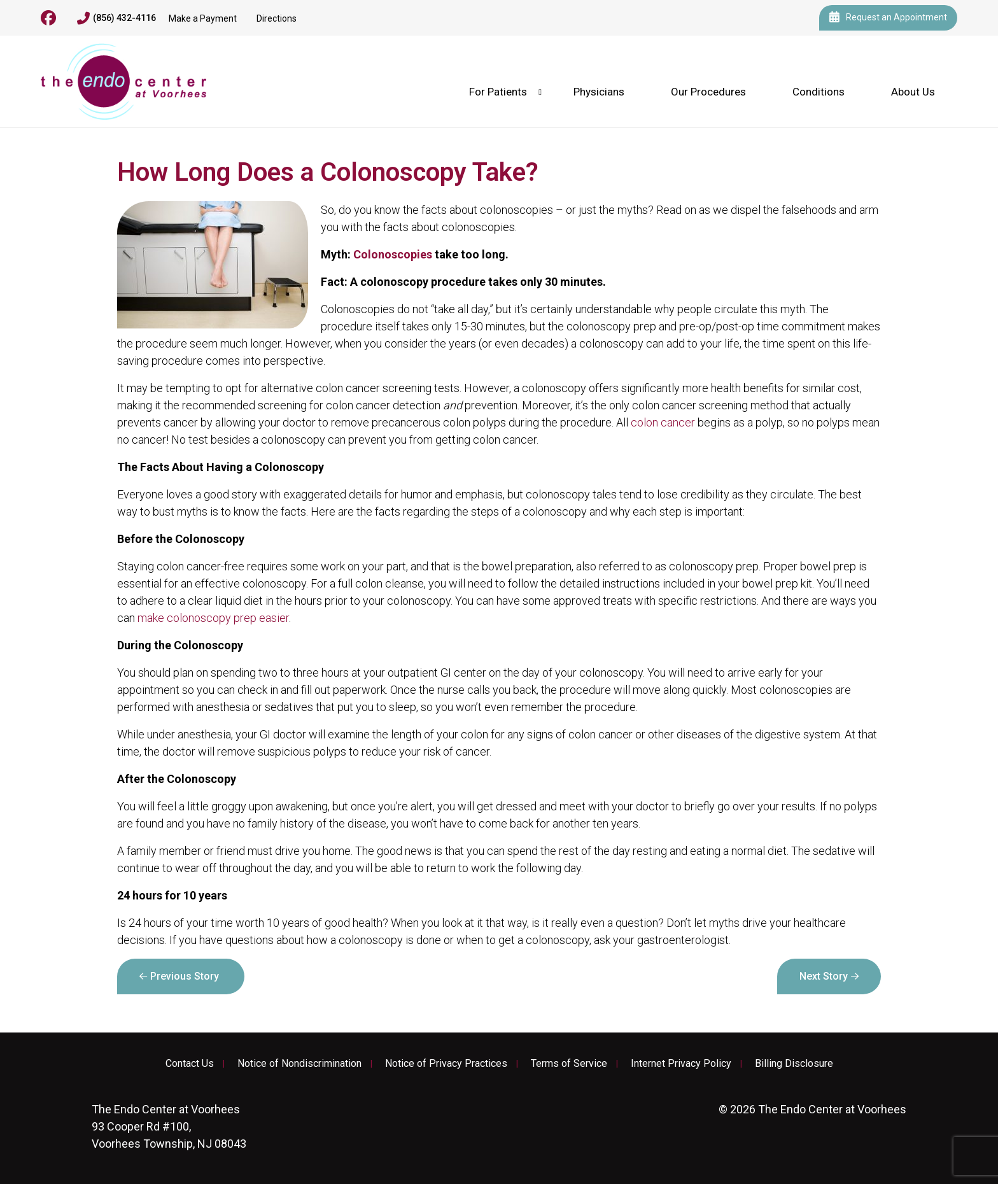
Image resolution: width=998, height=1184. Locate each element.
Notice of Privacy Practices (446, 1064)
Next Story (823, 976)
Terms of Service (569, 1064)
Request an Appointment (888, 17)
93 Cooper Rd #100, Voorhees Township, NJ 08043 (169, 1126)
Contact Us (189, 1064)
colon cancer (663, 422)
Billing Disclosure (794, 1064)
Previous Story (184, 976)
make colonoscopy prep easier (213, 617)
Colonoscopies (392, 254)
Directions (277, 18)
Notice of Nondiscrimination (299, 1064)
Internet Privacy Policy (681, 1064)
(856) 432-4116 (116, 18)
